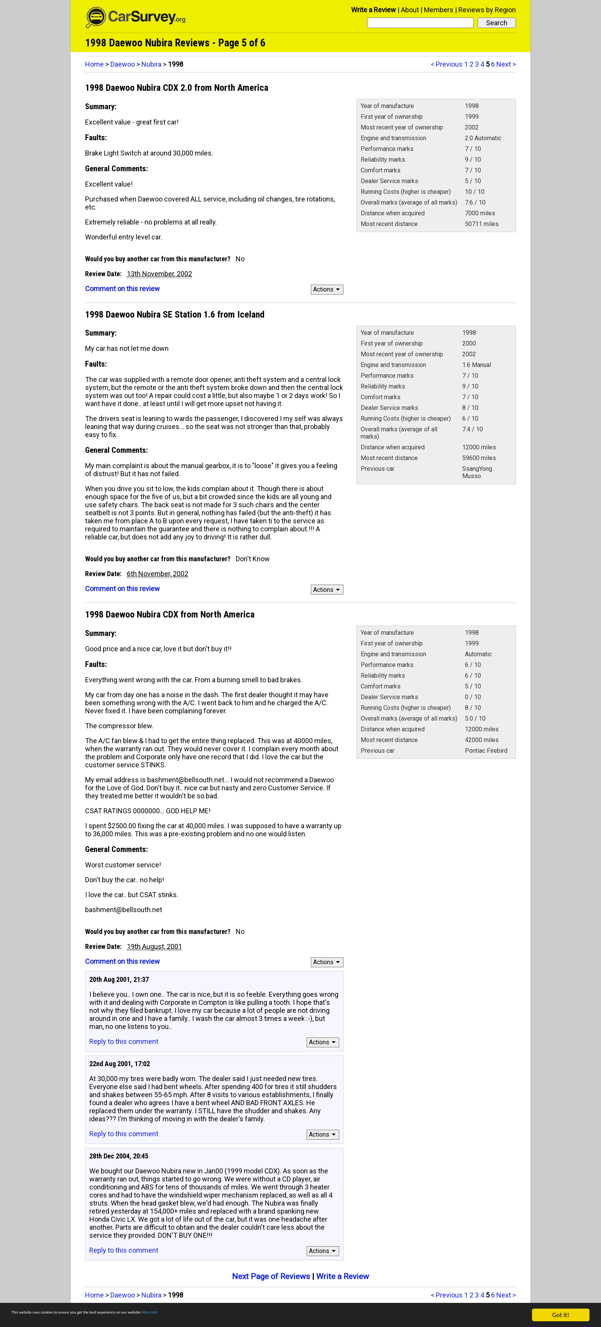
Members (438, 10)
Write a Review (373, 10)
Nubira (151, 64)
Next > (506, 64)
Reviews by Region (487, 10)
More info (236, 1316)
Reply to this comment (123, 1041)
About (410, 10)
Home (94, 64)
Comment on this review (122, 289)
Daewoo (122, 64)
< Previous (447, 64)
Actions (327, 289)
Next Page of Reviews (271, 1276)
